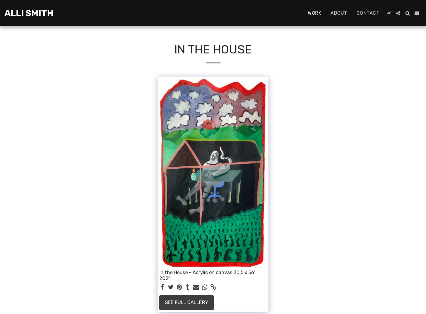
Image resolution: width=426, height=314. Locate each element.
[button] (388, 13)
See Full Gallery (186, 302)
